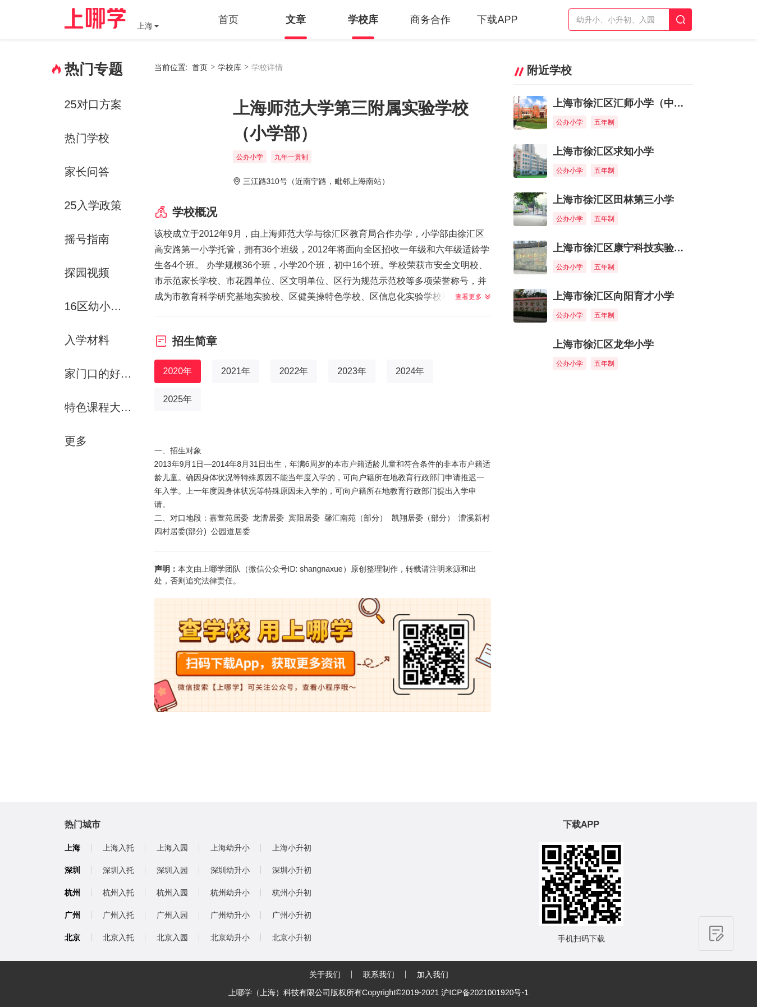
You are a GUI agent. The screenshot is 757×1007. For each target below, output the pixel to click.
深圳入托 (118, 870)
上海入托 (118, 847)
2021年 (235, 371)
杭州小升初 (291, 892)
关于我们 (325, 974)
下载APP (497, 19)
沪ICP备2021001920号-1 (485, 992)
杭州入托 (118, 892)
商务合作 (430, 19)
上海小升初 (291, 847)
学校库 (363, 19)
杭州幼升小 (230, 892)
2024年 (410, 371)
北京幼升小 (230, 937)
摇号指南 (87, 239)
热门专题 (94, 69)
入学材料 (87, 340)
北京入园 (172, 937)
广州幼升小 (230, 915)
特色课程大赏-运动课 (100, 407)
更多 (76, 441)
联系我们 (378, 974)
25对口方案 (93, 104)
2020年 (177, 371)
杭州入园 (172, 892)
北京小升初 (291, 937)
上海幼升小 (230, 847)
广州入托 (118, 915)
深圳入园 (172, 870)
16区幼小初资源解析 (100, 306)
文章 (296, 19)
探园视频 (87, 272)
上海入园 (172, 847)
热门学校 (87, 138)
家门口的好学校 (100, 373)
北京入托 (118, 937)
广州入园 (172, 915)
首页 (228, 19)
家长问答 (87, 171)
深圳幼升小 (230, 870)
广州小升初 (291, 915)
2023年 (351, 371)
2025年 (177, 399)
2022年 (294, 371)
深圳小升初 (291, 870)
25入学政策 (93, 205)
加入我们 (432, 974)
